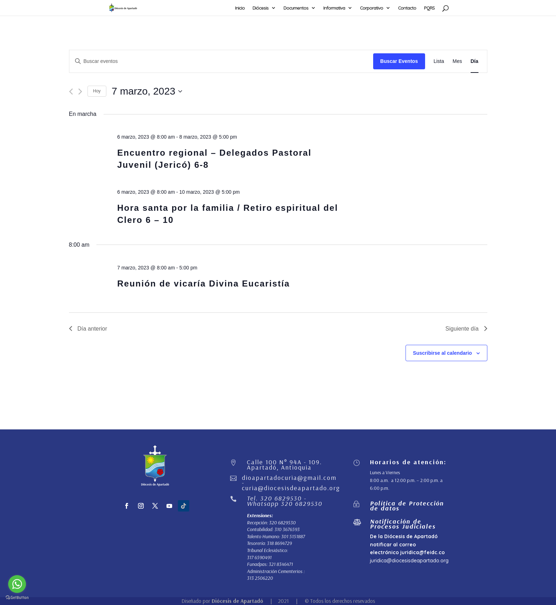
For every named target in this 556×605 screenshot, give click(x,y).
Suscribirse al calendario (442, 353)
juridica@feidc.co (422, 552)
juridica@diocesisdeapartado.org (409, 560)
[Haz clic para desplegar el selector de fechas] (147, 91)
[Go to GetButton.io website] (17, 597)
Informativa (334, 8)
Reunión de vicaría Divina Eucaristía (203, 283)
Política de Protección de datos (407, 505)
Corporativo (371, 8)
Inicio (240, 8)
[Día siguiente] (80, 91)
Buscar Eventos (399, 61)
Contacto (407, 8)
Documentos (296, 8)
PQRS (429, 8)
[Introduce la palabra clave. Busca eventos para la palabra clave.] (221, 61)
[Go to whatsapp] (17, 584)
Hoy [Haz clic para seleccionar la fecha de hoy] (97, 91)
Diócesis (261, 8)
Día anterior (88, 329)
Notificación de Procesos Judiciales (403, 523)
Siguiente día (466, 329)
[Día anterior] (71, 91)
